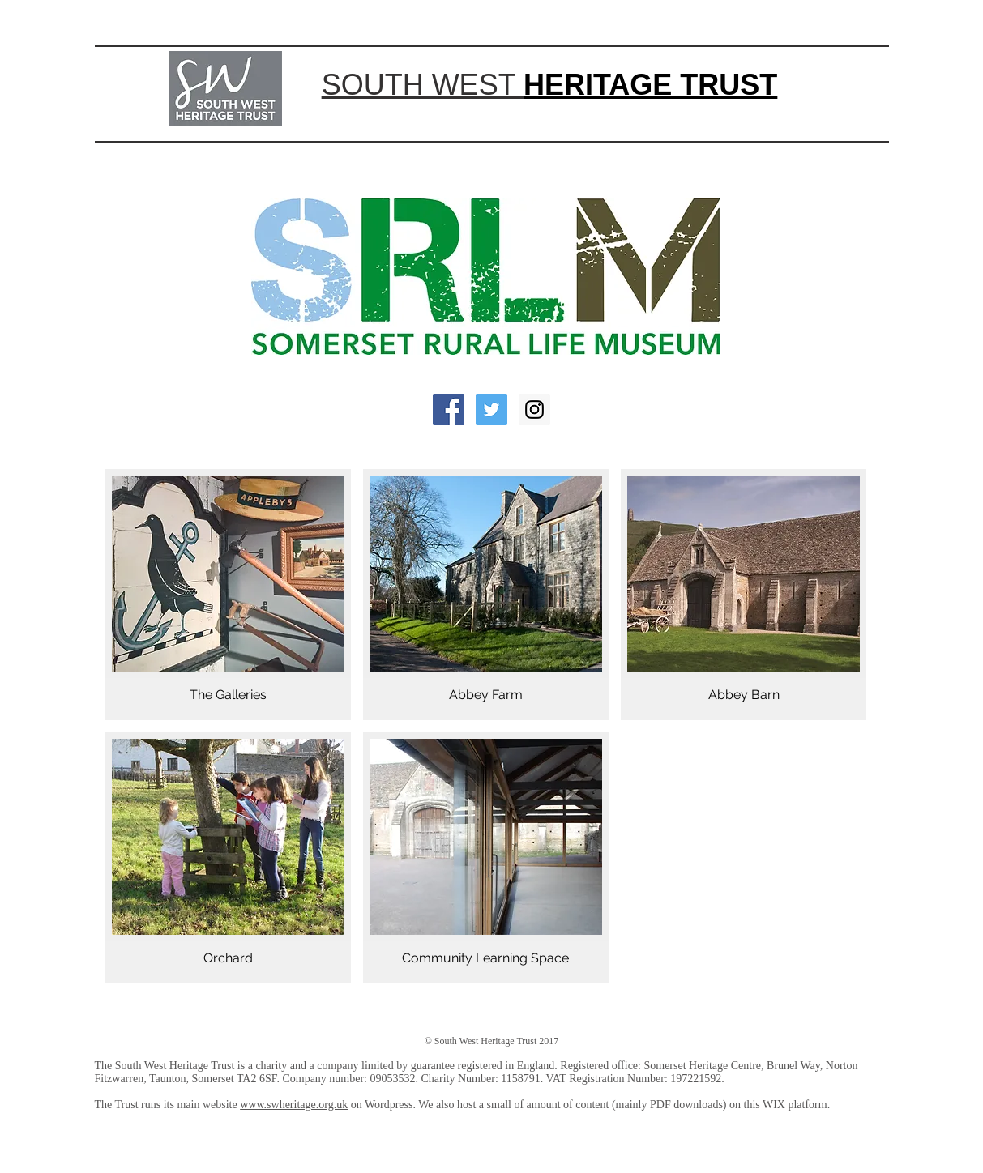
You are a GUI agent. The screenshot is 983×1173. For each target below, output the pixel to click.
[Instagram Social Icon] (534, 409)
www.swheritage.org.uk (294, 1104)
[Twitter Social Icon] (491, 409)
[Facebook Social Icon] (448, 409)
